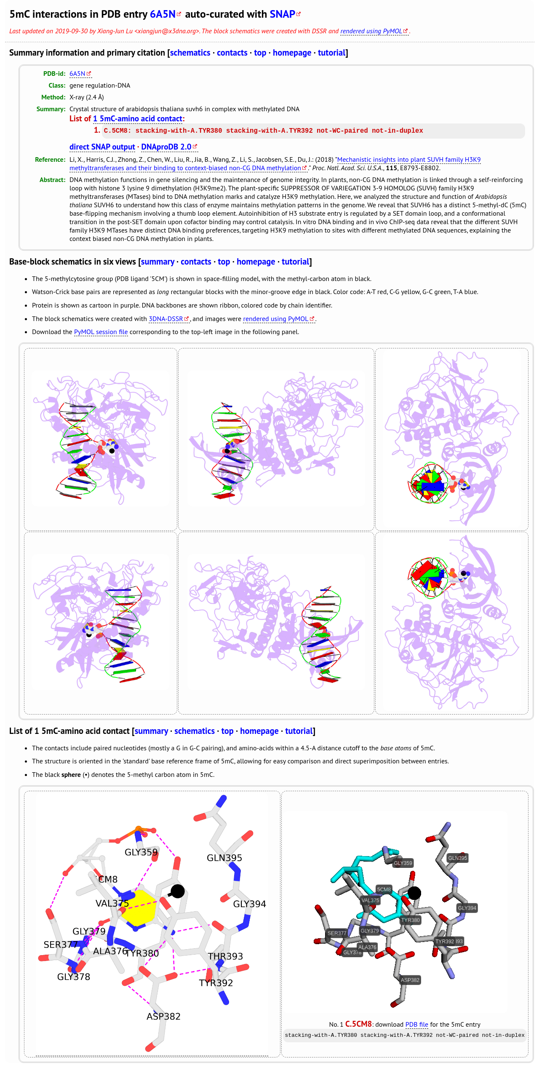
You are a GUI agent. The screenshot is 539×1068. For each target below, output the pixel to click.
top (260, 52)
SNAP (283, 14)
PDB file (417, 1024)
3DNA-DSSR (166, 318)
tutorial (331, 52)
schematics (190, 52)
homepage (292, 52)
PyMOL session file (101, 331)
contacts (232, 52)
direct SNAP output (102, 146)
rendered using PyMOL (371, 31)
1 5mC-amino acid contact (137, 118)
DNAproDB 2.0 (166, 146)
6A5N (163, 14)
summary (157, 261)
